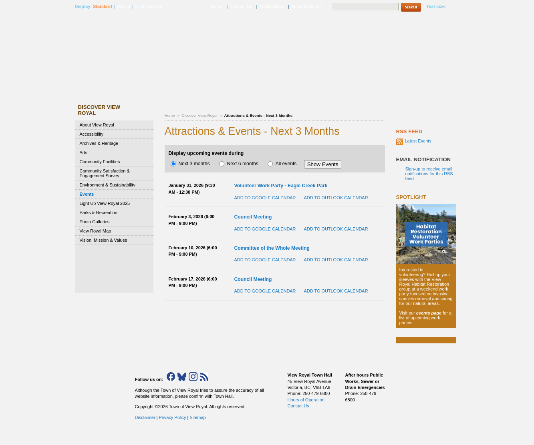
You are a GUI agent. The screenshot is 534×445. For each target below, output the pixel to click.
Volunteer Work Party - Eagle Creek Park (281, 185)
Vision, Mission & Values (103, 240)
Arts (83, 152)
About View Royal (97, 124)
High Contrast (148, 6)
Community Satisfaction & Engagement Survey (105, 173)
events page (428, 313)
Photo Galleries (95, 221)
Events (87, 194)
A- (451, 6)
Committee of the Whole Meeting (272, 248)
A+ (457, 6)
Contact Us (241, 6)
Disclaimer (145, 417)
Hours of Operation (306, 399)
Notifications (272, 6)
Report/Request (307, 6)
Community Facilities (100, 161)
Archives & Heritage (99, 143)
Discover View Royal (200, 115)
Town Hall (373, 20)
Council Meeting (253, 217)
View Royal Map (95, 231)
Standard (102, 6)
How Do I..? (419, 87)
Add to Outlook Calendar (336, 197)
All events (282, 163)
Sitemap (197, 417)
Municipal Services (248, 20)
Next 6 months (238, 163)
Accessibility (92, 134)
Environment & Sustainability (107, 184)
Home (170, 115)
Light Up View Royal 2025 (105, 203)
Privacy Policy (172, 417)
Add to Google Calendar (265, 197)
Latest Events (418, 140)
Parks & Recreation (98, 212)
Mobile (123, 6)
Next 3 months (190, 163)
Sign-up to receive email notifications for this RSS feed (429, 173)
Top (367, 436)
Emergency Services (426, 20)
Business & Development (315, 20)
